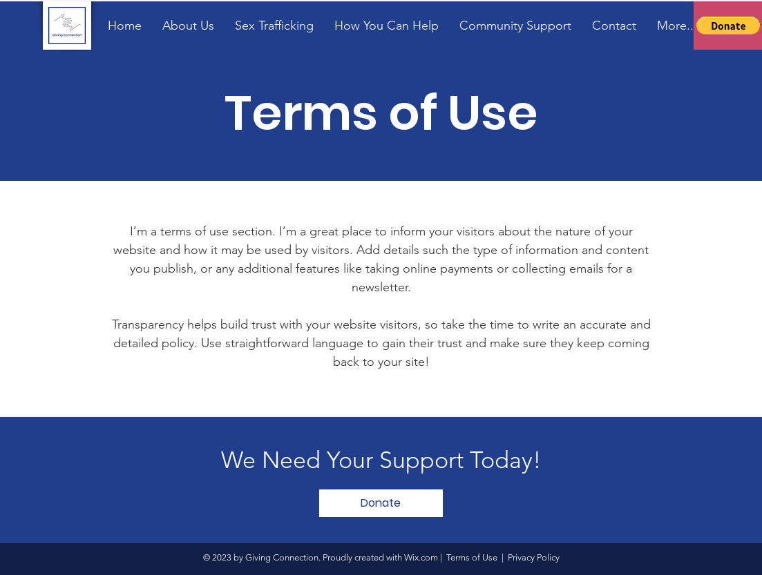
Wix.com (421, 557)
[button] (728, 26)
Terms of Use (471, 557)
